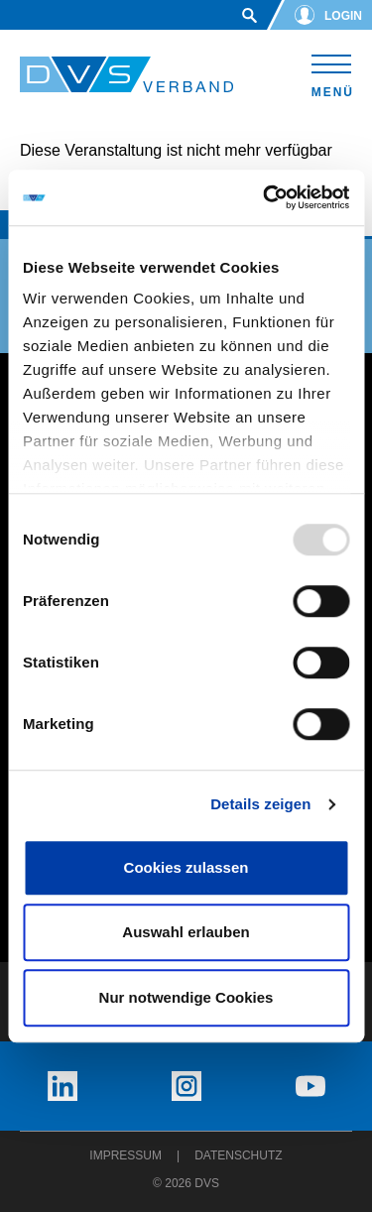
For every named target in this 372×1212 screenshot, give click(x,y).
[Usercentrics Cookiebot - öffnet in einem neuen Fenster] (265, 197)
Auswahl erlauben (185, 931)
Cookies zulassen (186, 867)
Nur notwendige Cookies (186, 997)
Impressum (125, 1155)
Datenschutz (238, 1155)
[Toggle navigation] (331, 73)
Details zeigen (260, 803)
